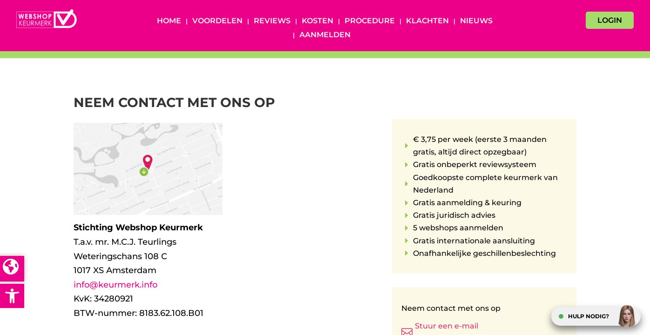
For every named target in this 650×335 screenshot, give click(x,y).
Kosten (317, 21)
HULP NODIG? (588, 316)
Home (169, 21)
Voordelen (217, 21)
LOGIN (609, 20)
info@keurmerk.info (115, 285)
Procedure (370, 21)
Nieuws (476, 21)
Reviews (272, 21)
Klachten (427, 21)
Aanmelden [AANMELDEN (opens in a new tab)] (325, 35)
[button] (12, 296)
